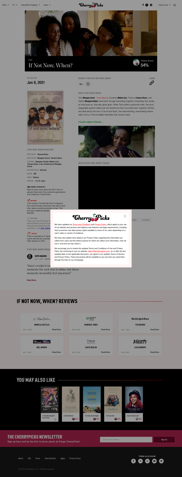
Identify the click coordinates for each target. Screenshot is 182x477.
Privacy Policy (100, 224)
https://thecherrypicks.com (99, 251)
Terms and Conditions (82, 224)
